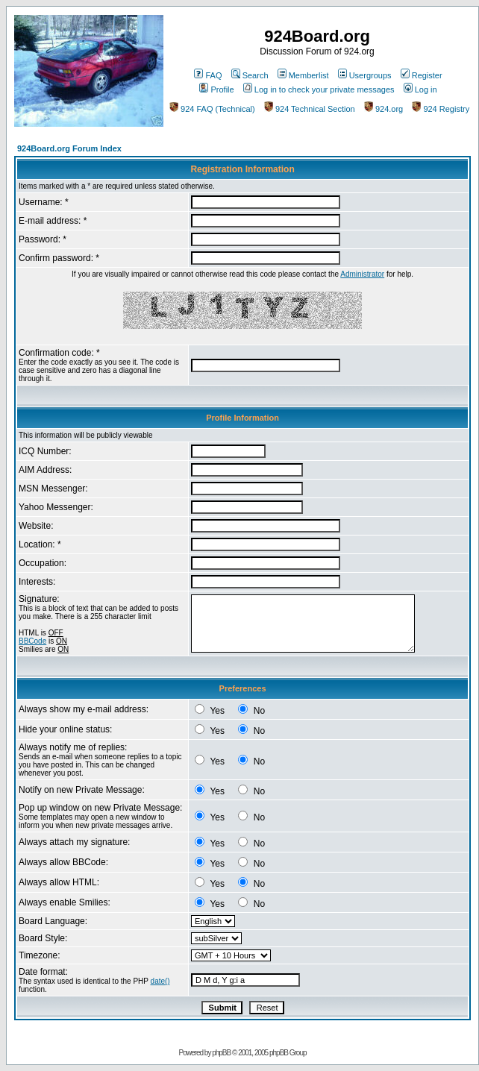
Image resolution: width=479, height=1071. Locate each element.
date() (160, 981)
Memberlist (303, 75)
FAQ (208, 75)
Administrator (362, 274)
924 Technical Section (309, 108)
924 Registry (440, 108)
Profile (216, 89)
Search (250, 75)
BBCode (32, 641)
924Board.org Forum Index (69, 148)
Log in (420, 89)
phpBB (221, 1053)
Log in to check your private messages (319, 89)
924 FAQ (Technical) (212, 108)
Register (421, 75)
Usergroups (365, 75)
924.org (383, 108)
